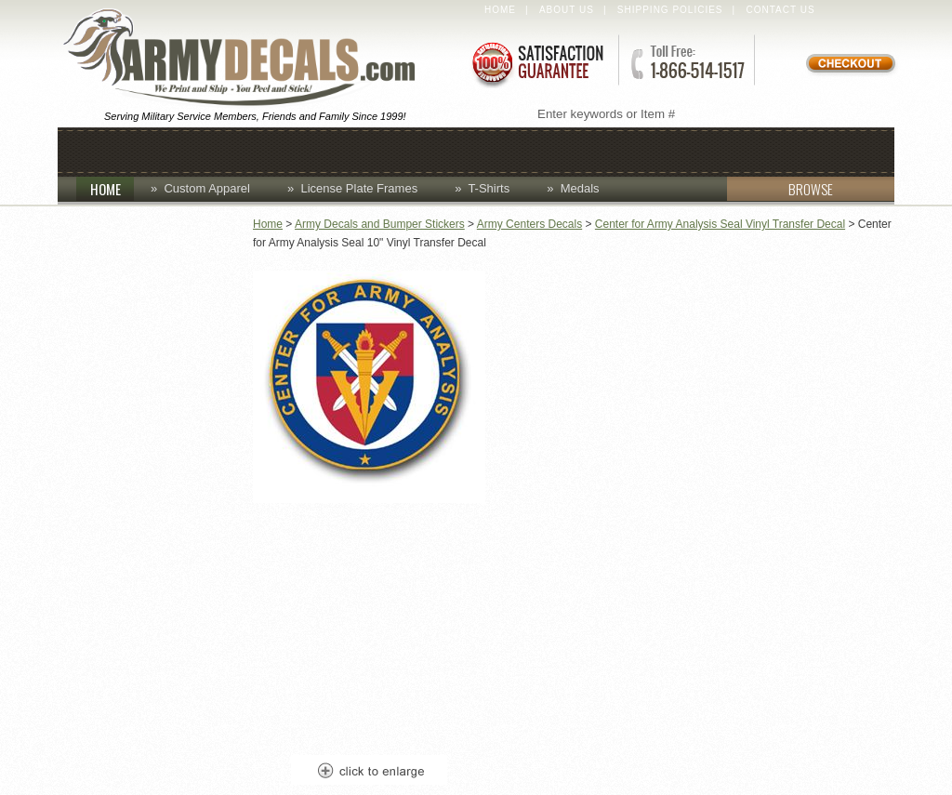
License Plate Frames (358, 188)
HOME (112, 189)
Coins (269, 150)
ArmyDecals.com (247, 58)
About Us (566, 10)
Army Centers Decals (529, 224)
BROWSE (780, 189)
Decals (527, 150)
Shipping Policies (670, 10)
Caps (194, 150)
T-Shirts (488, 188)
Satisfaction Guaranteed (536, 62)
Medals (580, 188)
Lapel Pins (631, 150)
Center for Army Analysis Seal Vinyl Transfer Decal (720, 224)
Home (500, 10)
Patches (742, 150)
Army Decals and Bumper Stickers (380, 224)
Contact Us (781, 10)
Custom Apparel (394, 150)
